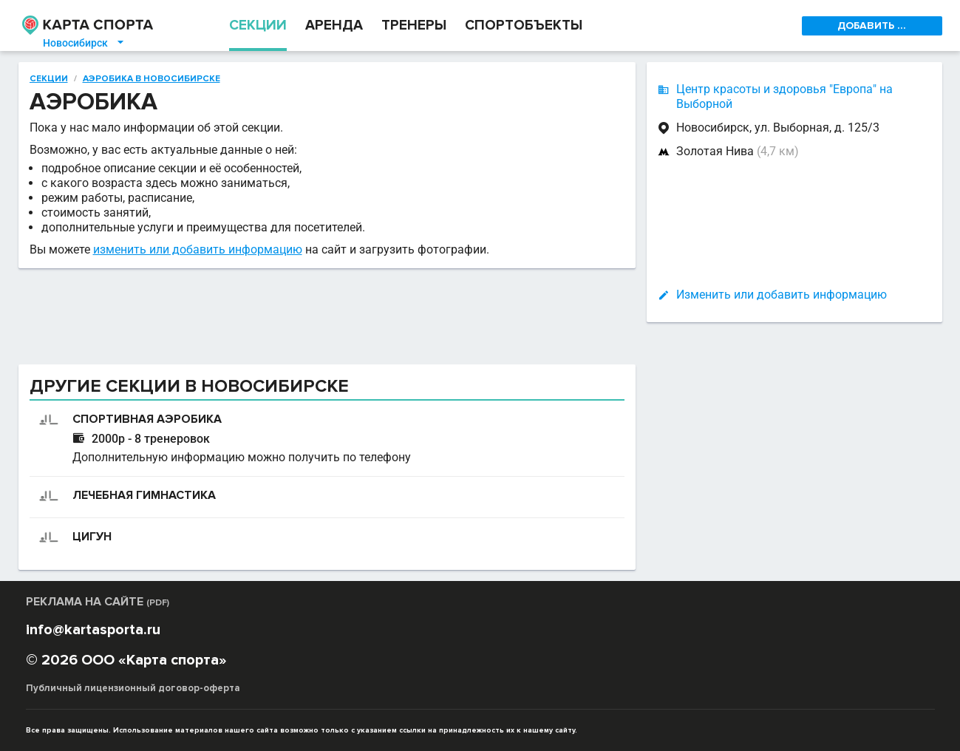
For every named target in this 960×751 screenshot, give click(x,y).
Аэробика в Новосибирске (151, 79)
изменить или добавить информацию (197, 249)
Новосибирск (84, 43)
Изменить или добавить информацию (781, 295)
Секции (49, 79)
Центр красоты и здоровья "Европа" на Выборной (784, 96)
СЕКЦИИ (258, 25)
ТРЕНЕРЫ (413, 25)
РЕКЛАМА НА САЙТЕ (97, 601)
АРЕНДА (334, 25)
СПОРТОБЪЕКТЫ (523, 25)
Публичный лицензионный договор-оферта (133, 688)
